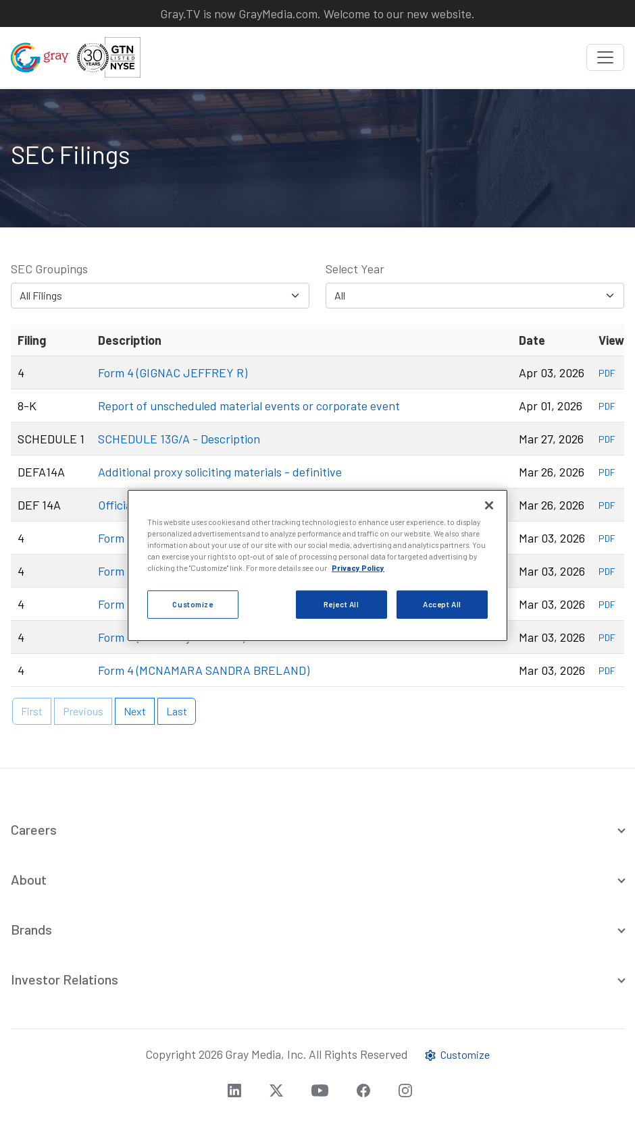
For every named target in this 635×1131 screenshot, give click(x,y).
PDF (607, 373)
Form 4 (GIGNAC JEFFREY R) (172, 372)
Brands (31, 929)
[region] (317, 565)
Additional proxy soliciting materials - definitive (220, 471)
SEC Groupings (49, 268)
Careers (34, 829)
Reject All (341, 604)
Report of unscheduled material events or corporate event (249, 405)
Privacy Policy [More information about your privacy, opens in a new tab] (358, 567)
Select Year (355, 268)
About (29, 879)
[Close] (489, 505)
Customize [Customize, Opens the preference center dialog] (192, 604)
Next (135, 711)
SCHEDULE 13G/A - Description (179, 438)
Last (176, 711)
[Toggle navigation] (605, 57)
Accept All (442, 604)
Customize (457, 1054)
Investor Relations (64, 979)
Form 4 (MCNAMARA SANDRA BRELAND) (203, 670)
